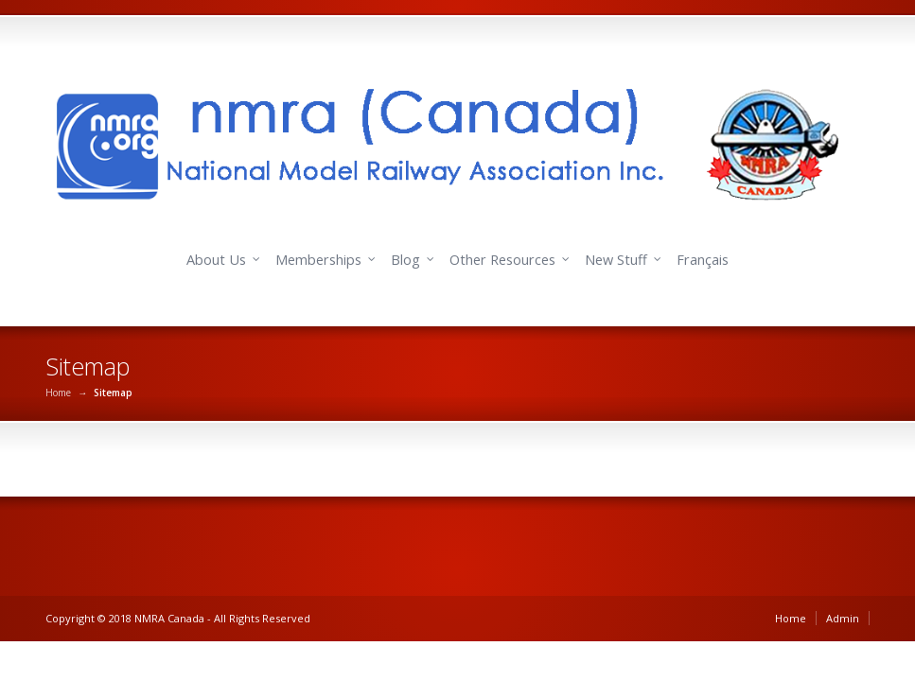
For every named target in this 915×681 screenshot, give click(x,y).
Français (703, 260)
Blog (405, 260)
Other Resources (502, 260)
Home (58, 392)
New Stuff (616, 260)
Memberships (318, 260)
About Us (216, 260)
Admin (842, 618)
